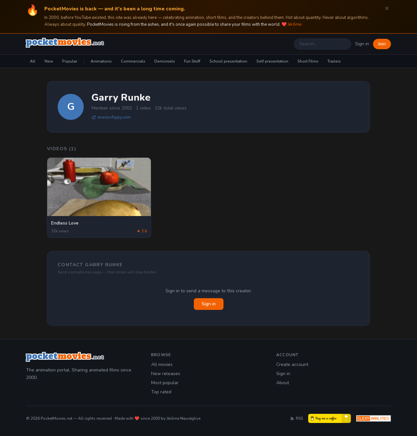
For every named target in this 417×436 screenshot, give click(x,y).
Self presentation (272, 61)
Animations (101, 61)
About (282, 383)
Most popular (165, 383)
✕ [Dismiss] (386, 8)
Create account (292, 364)
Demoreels (164, 61)
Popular (69, 61)
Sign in (362, 44)
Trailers (334, 61)
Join (382, 44)
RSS (296, 418)
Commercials (133, 61)
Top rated (161, 392)
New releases (165, 374)
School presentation (228, 61)
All (33, 61)
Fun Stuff (192, 61)
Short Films (307, 61)
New (49, 61)
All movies (162, 364)
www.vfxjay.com (111, 117)
